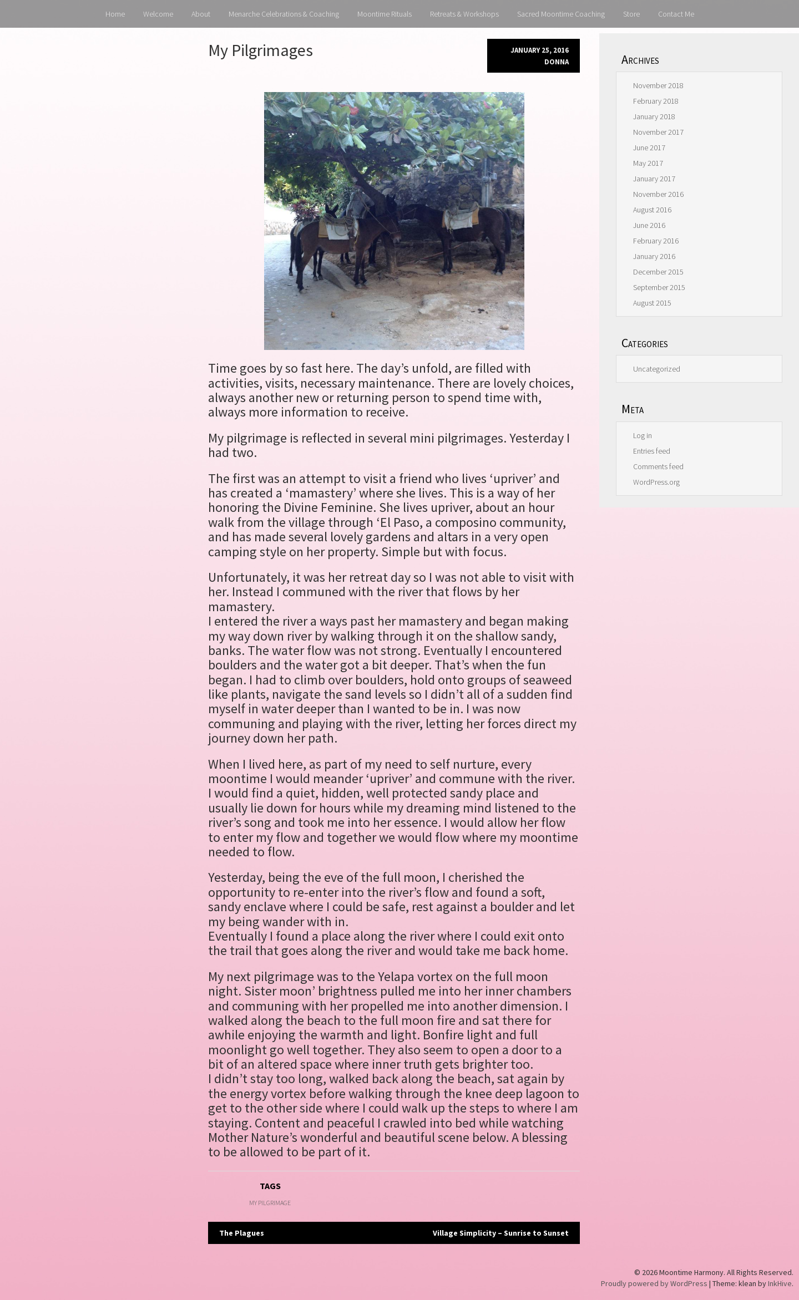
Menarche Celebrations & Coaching (284, 14)
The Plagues (241, 1233)
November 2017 (658, 132)
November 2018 (658, 85)
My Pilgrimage (270, 1203)
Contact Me (676, 14)
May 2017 (648, 163)
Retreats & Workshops (464, 14)
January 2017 (654, 179)
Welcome (158, 14)
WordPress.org (656, 482)
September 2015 (659, 287)
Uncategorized (656, 369)
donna (556, 62)
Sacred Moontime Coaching (561, 14)
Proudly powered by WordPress (654, 1283)
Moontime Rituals (384, 14)
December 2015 (658, 272)
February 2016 (656, 241)
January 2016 (654, 256)
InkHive (780, 1283)
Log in (642, 435)
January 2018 (654, 116)
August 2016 (652, 210)
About (200, 14)
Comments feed (658, 466)
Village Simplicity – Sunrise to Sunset (501, 1233)
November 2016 (658, 194)
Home (115, 14)
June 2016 (649, 225)
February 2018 (656, 101)
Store (631, 14)
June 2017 (649, 148)
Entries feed (651, 451)
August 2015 (652, 303)
